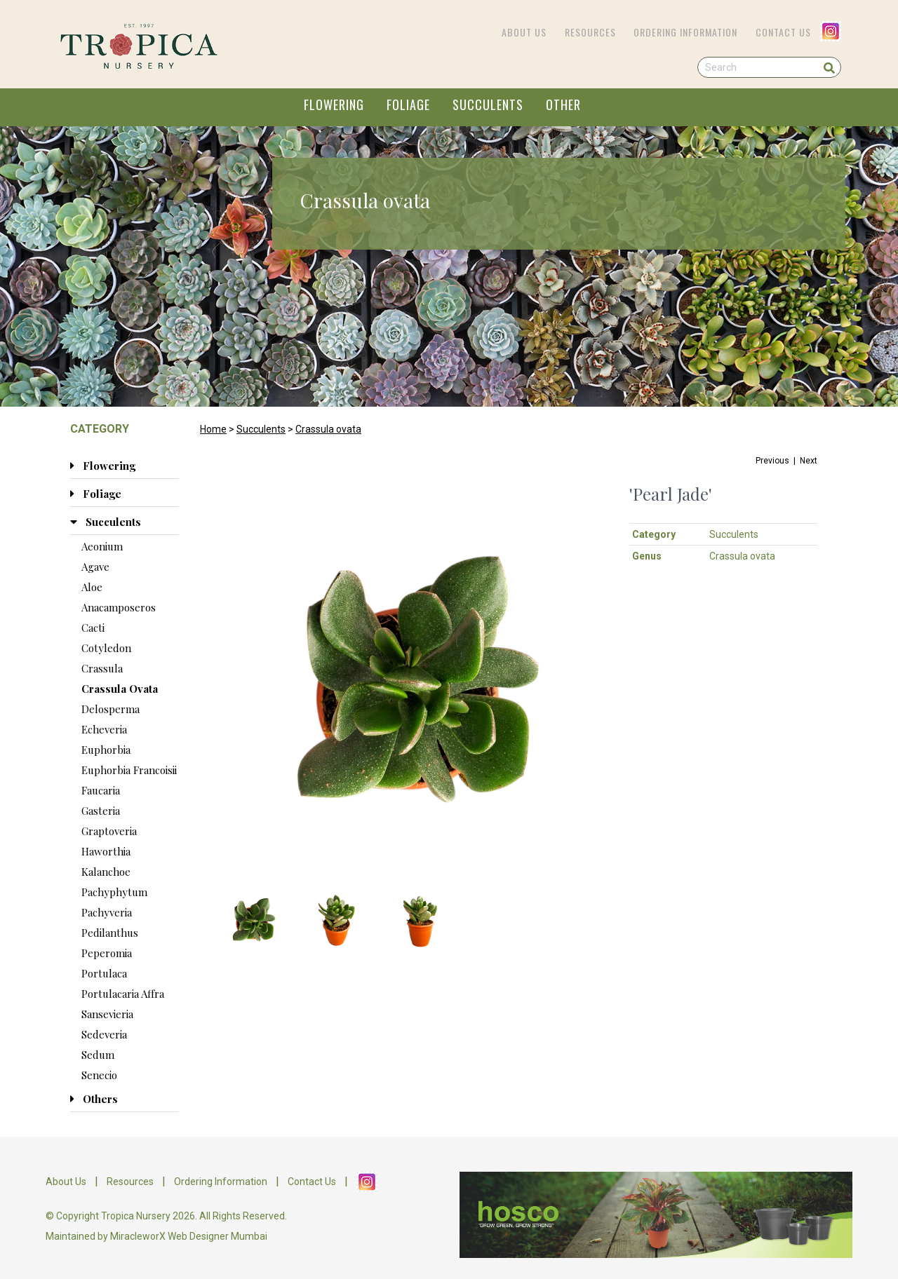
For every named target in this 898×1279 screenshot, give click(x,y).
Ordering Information (685, 32)
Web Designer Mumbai (217, 1236)
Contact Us (783, 32)
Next (808, 461)
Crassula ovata (328, 429)
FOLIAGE (408, 104)
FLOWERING (334, 104)
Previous (772, 461)
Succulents (261, 429)
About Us (524, 32)
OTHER (563, 104)
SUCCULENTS (488, 104)
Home (213, 429)
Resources (590, 32)
